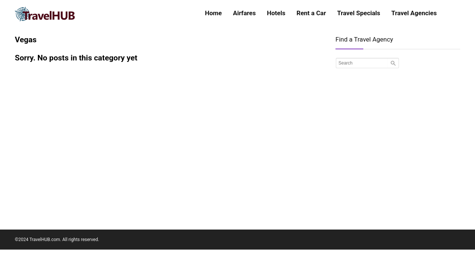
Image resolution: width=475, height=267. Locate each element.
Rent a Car (311, 13)
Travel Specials (358, 13)
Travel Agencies (414, 13)
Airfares (244, 13)
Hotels (276, 13)
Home (213, 13)
